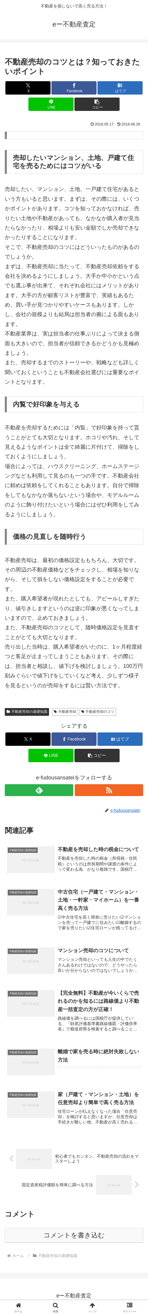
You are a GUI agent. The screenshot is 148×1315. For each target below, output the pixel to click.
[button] (96, 104)
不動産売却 (65, 712)
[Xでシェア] (27, 88)
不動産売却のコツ (98, 712)
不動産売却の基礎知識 (27, 712)
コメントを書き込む (74, 1237)
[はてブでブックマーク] (119, 88)
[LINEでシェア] (50, 104)
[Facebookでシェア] (73, 88)
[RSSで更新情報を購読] (109, 790)
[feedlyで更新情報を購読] (39, 790)
